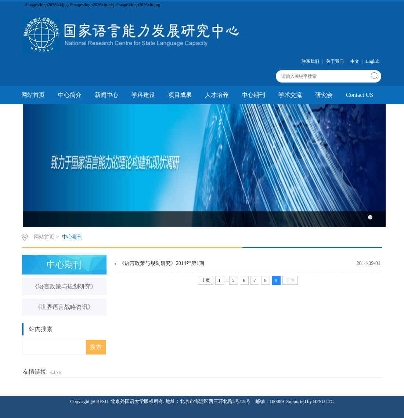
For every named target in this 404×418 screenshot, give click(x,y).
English (372, 61)
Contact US (359, 95)
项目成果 (180, 95)
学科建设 (143, 95)
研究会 (324, 95)
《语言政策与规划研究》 (64, 286)
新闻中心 (106, 95)
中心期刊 (253, 95)
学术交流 (290, 95)
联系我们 (310, 61)
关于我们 (335, 61)
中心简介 (70, 95)
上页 (205, 280)
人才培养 (216, 95)
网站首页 (33, 95)
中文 (354, 61)
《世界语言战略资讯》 (64, 307)
